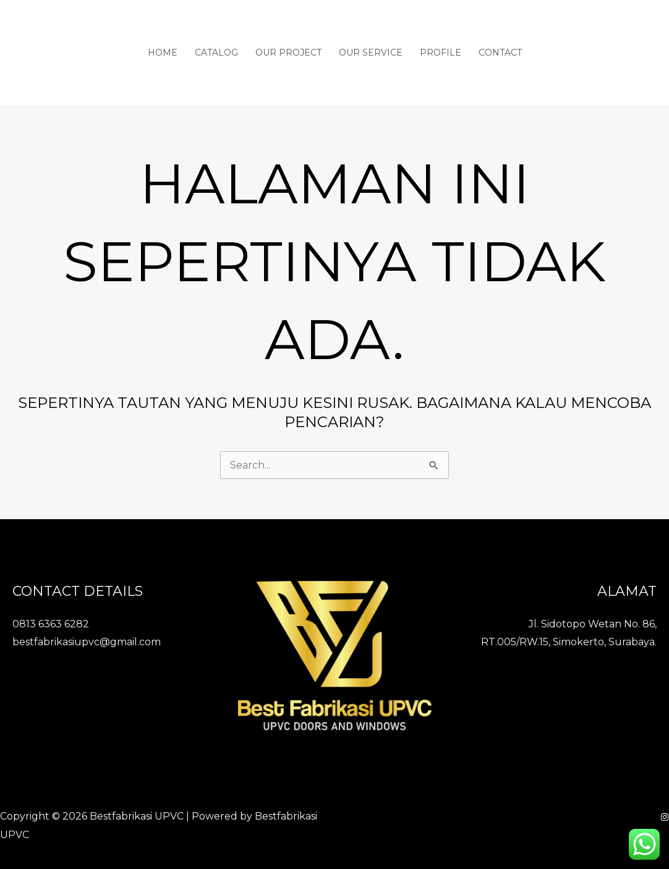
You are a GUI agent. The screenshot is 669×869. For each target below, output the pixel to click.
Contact (500, 52)
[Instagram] (664, 817)
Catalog (216, 52)
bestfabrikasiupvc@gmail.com (86, 642)
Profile (440, 52)
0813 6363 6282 (50, 624)
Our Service (371, 52)
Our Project (288, 52)
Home (162, 52)
